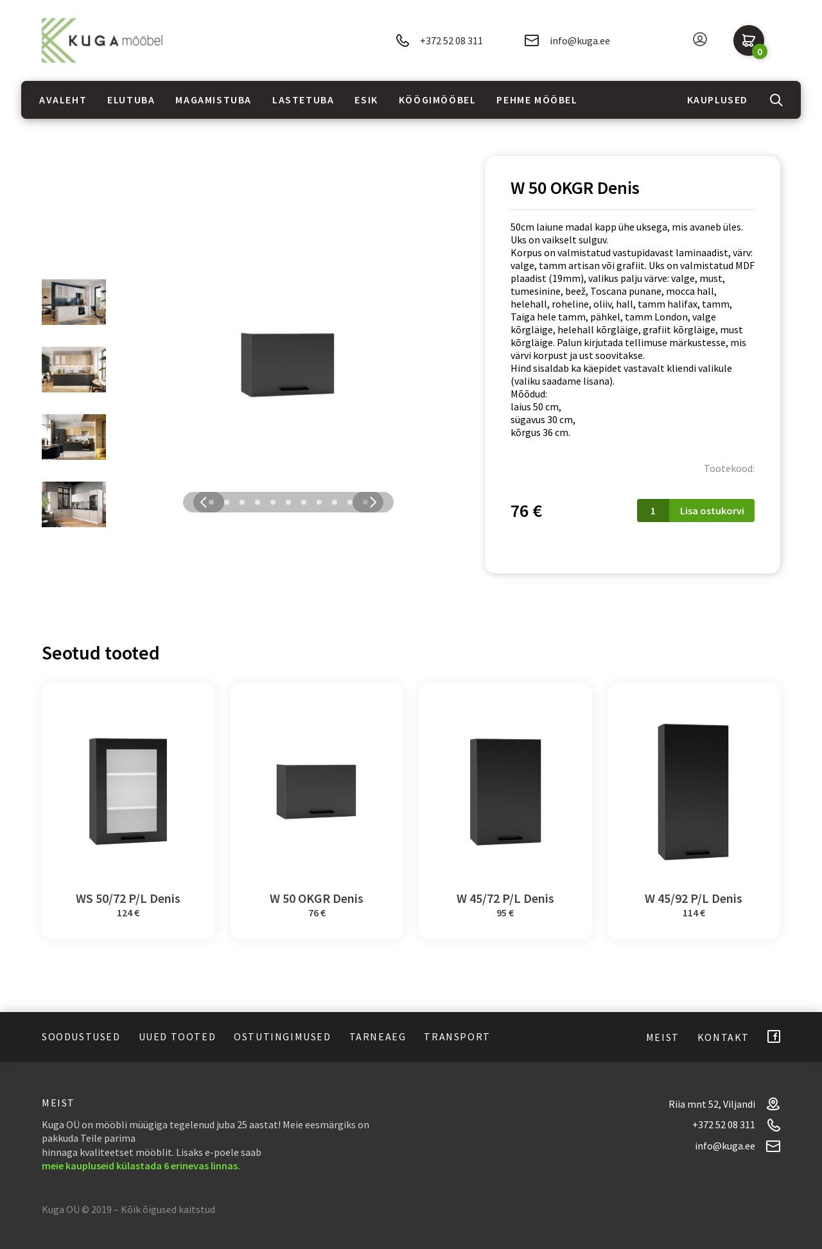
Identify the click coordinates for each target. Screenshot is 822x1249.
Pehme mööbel (536, 99)
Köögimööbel (438, 99)
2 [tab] (226, 502)
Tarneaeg (378, 1036)
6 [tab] (288, 502)
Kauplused (717, 99)
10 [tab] (350, 502)
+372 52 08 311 (439, 41)
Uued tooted (177, 1036)
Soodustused (81, 1036)
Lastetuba (303, 99)
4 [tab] (257, 502)
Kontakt (723, 1037)
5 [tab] (272, 502)
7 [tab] (303, 502)
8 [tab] (319, 502)
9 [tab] (334, 502)
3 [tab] (242, 502)
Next (373, 502)
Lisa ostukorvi (712, 510)
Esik (366, 99)
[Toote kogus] (653, 510)
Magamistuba (213, 99)
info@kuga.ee (567, 40)
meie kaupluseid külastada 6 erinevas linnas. (141, 1165)
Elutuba (131, 99)
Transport (457, 1036)
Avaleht (63, 99)
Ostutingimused (282, 1036)
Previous (203, 502)
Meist (662, 1037)
